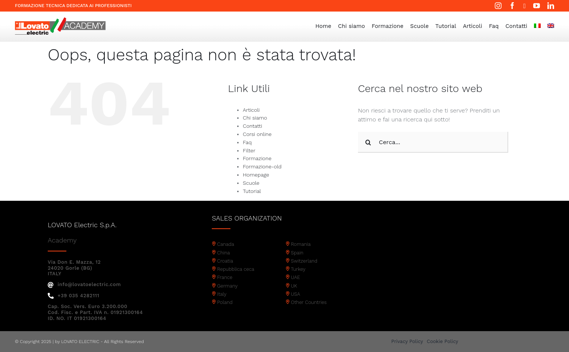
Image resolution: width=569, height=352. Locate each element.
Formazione (257, 158)
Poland (224, 302)
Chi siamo (255, 118)
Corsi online (257, 134)
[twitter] (524, 6)
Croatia (225, 261)
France (224, 277)
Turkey (298, 269)
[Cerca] (368, 142)
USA (295, 294)
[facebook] (512, 5)
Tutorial (252, 191)
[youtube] (536, 5)
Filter (249, 150)
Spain (297, 253)
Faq (247, 142)
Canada (225, 244)
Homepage (256, 175)
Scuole (251, 183)
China (223, 253)
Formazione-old (262, 166)
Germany (227, 286)
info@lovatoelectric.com (84, 284)
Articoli (251, 110)
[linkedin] (550, 5)
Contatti (252, 126)
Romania (301, 244)
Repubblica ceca (235, 269)
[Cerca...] (433, 142)
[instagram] (498, 5)
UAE (295, 277)
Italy (221, 294)
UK (294, 286)
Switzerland (304, 261)
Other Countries (309, 302)
